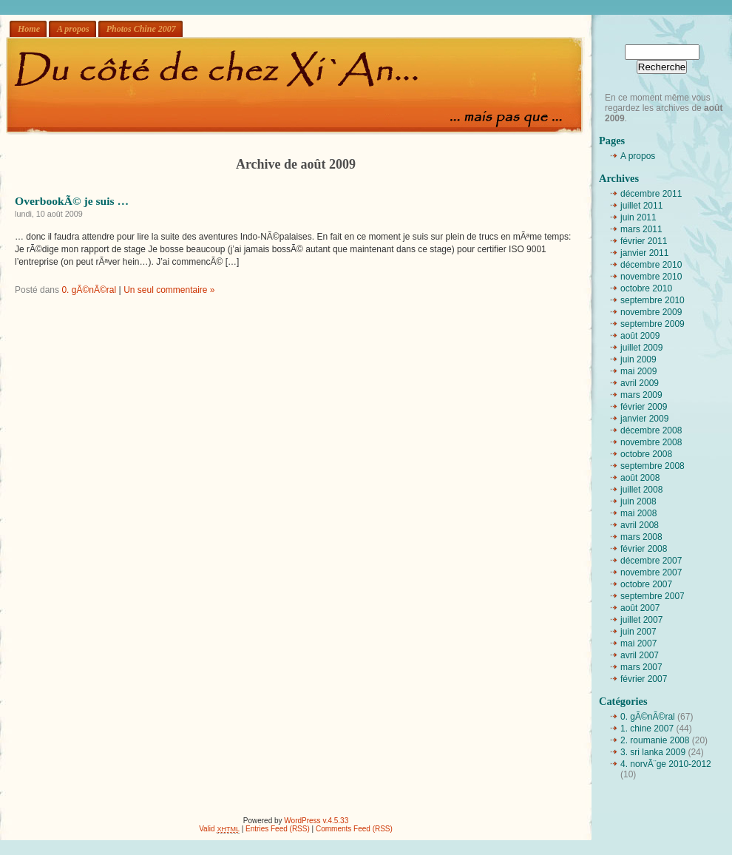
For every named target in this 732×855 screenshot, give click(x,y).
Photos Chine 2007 (141, 29)
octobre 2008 (646, 454)
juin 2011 (638, 217)
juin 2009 (638, 359)
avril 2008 (639, 525)
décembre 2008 (651, 430)
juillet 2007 (641, 620)
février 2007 (643, 679)
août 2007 (640, 608)
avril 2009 (639, 383)
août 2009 (640, 336)
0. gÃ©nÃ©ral (88, 290)
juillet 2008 (641, 489)
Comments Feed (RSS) (354, 829)
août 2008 (640, 478)
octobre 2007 (646, 584)
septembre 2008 (652, 466)
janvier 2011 (644, 253)
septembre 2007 (652, 596)
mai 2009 (638, 371)
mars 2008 (641, 537)
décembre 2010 (651, 265)
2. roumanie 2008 (654, 740)
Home (29, 29)
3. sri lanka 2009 (652, 752)
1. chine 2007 (647, 728)
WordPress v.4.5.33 (316, 821)
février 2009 (643, 407)
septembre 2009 (652, 324)
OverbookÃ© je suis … (72, 201)
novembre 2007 (651, 572)
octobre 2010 (646, 288)
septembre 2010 (652, 300)
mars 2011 (641, 229)
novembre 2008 (651, 442)
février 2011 (643, 241)
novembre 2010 (651, 276)
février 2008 (643, 549)
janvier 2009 (644, 418)
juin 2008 (638, 501)
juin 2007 (638, 631)
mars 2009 (641, 395)
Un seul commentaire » (168, 290)
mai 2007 (638, 643)
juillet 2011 (641, 205)
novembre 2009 (651, 312)
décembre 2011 (651, 194)
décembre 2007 (651, 560)
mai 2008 (638, 513)
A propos (73, 29)
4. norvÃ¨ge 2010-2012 (665, 764)
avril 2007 (639, 655)
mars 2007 (641, 667)
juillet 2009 (641, 347)
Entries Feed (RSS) (277, 829)
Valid (219, 829)
